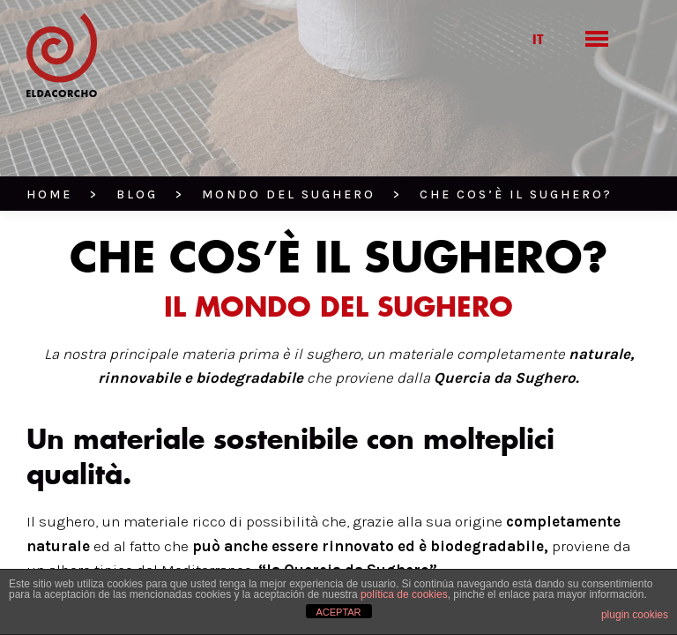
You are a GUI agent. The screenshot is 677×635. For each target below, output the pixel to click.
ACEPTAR (338, 612)
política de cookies (404, 594)
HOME (49, 194)
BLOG (137, 194)
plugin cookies (634, 615)
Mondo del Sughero (289, 194)
